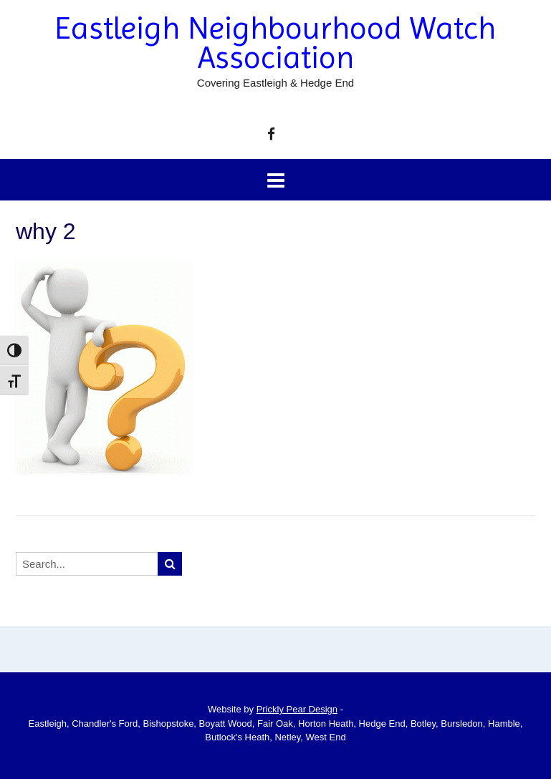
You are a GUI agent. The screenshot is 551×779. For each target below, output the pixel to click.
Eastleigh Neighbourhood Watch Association (275, 43)
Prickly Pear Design (297, 709)
